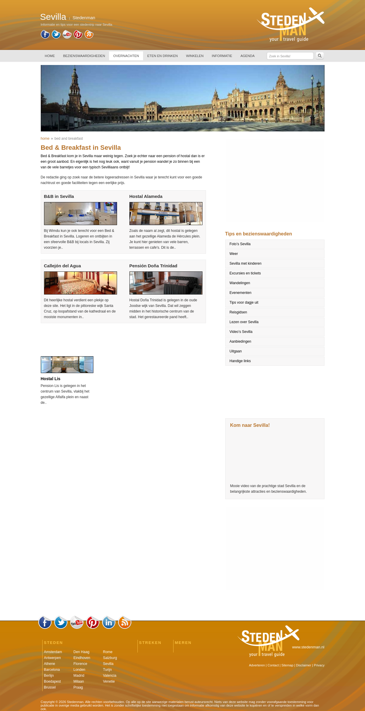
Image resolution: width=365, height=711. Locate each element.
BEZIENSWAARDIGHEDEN (84, 56)
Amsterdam (53, 652)
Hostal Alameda (146, 196)
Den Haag (82, 652)
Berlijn (49, 675)
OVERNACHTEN (126, 56)
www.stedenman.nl (308, 647)
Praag (78, 687)
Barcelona (52, 670)
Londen (79, 670)
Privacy (319, 665)
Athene (49, 664)
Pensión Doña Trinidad (153, 265)
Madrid (79, 675)
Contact (273, 665)
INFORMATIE (222, 56)
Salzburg (110, 658)
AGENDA (248, 56)
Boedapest (52, 681)
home (45, 138)
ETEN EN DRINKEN (162, 56)
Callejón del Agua (62, 265)
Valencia (109, 675)
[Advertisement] (122, 338)
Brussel (50, 687)
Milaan (79, 681)
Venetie (109, 681)
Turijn (107, 670)
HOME (50, 56)
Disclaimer (303, 665)
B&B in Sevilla (59, 196)
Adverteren (257, 665)
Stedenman (83, 17)
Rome (108, 652)
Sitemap (287, 665)
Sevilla (108, 664)
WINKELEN (194, 56)
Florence (80, 664)
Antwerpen (52, 658)
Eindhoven (82, 658)
